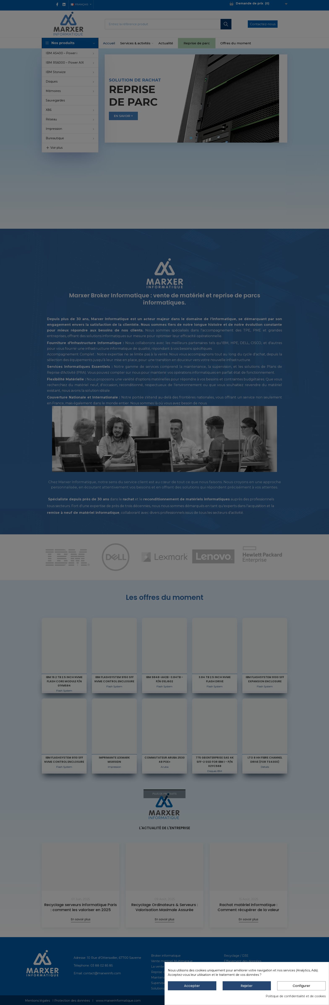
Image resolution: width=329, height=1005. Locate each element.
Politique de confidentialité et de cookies (296, 996)
